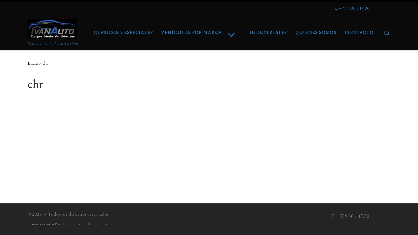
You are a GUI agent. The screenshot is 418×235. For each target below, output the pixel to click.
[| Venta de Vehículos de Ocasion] (52, 27)
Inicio (33, 63)
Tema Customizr (102, 224)
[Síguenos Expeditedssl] (352, 8)
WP (54, 224)
